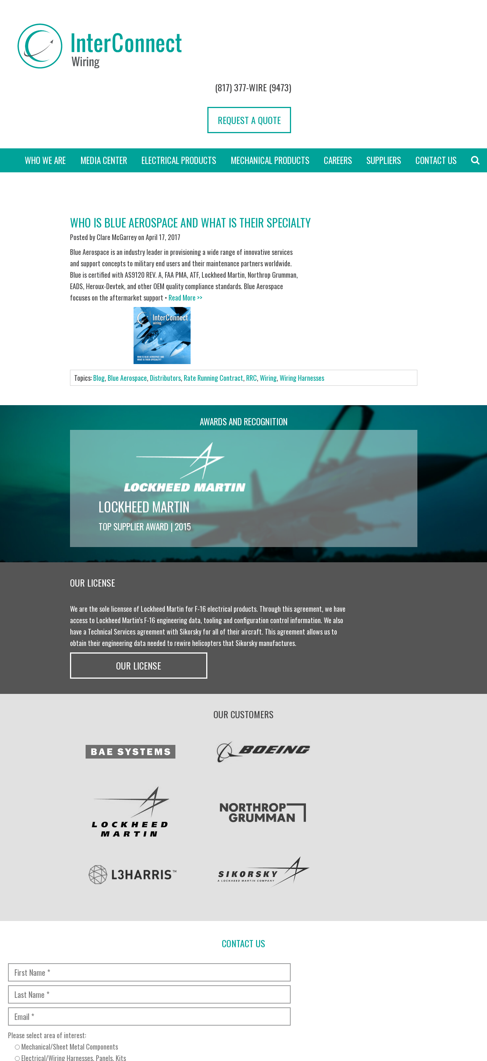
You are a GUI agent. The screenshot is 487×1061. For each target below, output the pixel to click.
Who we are (45, 103)
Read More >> (146, 252)
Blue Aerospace (127, 275)
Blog (99, 275)
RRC (251, 275)
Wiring (268, 275)
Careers (338, 103)
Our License (378, 470)
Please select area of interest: (123, 831)
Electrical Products (179, 103)
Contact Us (436, 103)
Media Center (103, 103)
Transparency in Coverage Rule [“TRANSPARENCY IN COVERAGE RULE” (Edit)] (168, 1003)
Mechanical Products (270, 103)
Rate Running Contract (213, 275)
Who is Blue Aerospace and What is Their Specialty (190, 165)
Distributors (165, 275)
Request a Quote (437, 54)
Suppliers (383, 103)
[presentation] (65, 872)
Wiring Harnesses (302, 275)
